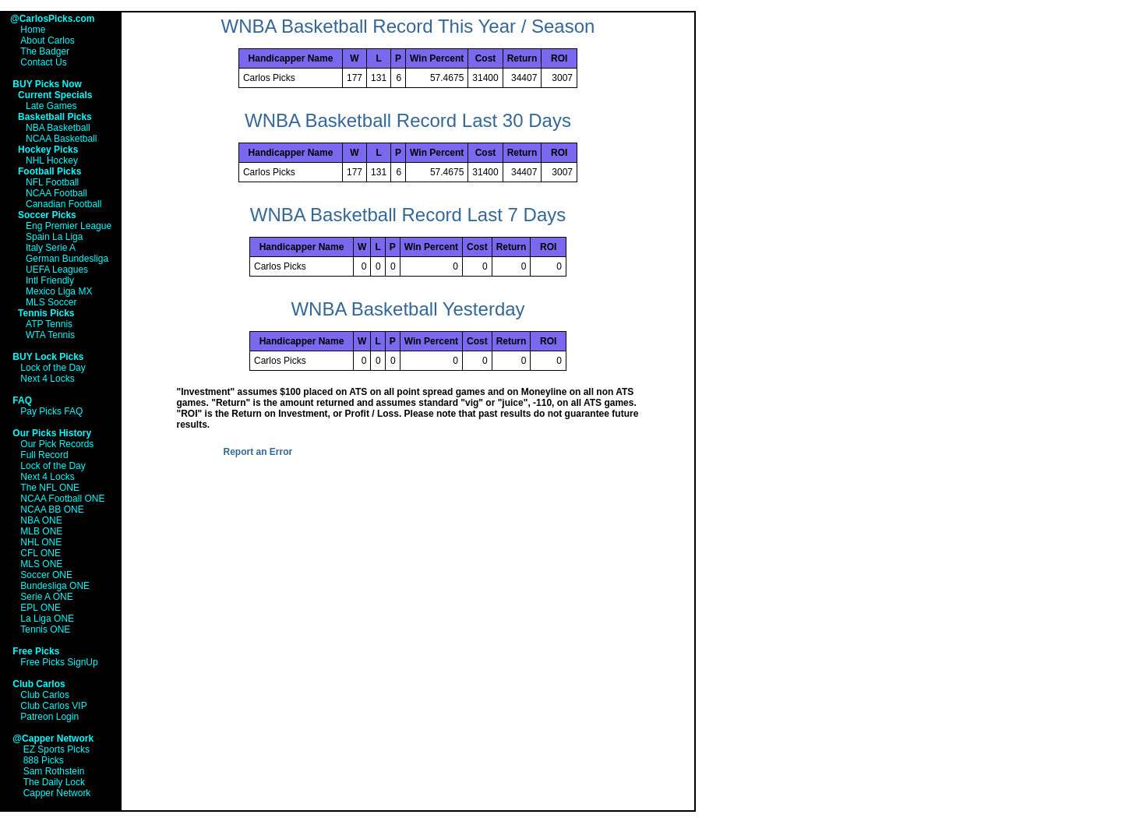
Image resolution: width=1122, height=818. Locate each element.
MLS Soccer (51, 302)
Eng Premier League (68, 225)
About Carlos (47, 40)
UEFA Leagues (57, 269)
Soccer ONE (46, 574)
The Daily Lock (54, 782)
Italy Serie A (51, 247)
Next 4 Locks (47, 378)
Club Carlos (44, 694)
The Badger (44, 51)
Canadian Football (63, 204)
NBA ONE (41, 520)
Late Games (51, 105)
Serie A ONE (46, 596)
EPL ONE (40, 607)
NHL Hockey (52, 160)
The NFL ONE (49, 487)
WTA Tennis (50, 335)
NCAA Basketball (61, 138)
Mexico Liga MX (59, 291)
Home (32, 29)
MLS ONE (41, 564)
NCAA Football (56, 193)
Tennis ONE (45, 629)
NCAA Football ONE (62, 498)
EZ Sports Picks (56, 749)
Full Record (44, 455)
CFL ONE (40, 553)
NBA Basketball (58, 127)
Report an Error (258, 451)
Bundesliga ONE (55, 585)
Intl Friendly (50, 280)
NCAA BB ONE (51, 509)
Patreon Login (49, 716)
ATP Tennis (49, 324)
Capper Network (57, 793)
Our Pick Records (57, 444)
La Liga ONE (47, 618)
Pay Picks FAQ (51, 411)
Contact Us (43, 62)
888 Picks (43, 760)
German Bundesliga (67, 258)
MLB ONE (41, 531)
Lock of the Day (52, 367)
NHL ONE (41, 542)
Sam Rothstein (54, 771)
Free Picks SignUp (58, 662)
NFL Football (52, 182)
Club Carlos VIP (53, 705)
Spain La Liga (54, 236)
